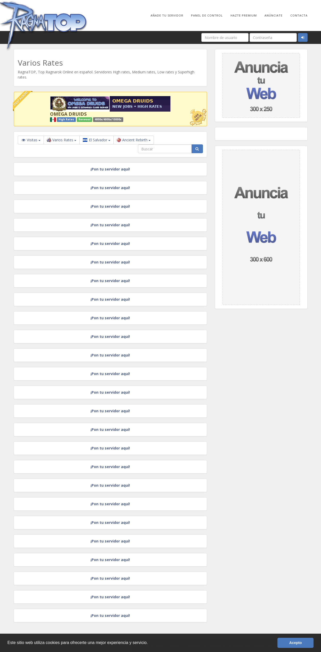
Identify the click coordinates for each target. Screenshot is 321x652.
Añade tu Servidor (167, 15)
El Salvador (96, 139)
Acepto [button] (295, 643)
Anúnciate (274, 15)
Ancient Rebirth (134, 139)
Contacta (299, 15)
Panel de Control (207, 15)
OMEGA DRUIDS (68, 114)
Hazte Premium (244, 15)
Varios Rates (61, 139)
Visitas (30, 139)
